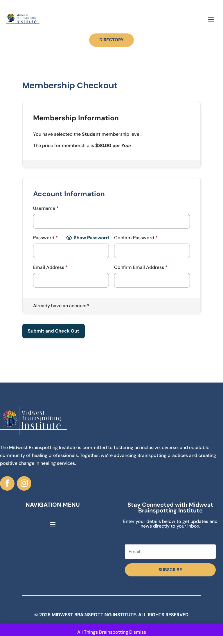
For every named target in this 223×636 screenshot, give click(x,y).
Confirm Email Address (141, 267)
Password (45, 238)
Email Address (50, 267)
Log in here (102, 306)
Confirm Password (136, 238)
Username (46, 208)
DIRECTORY (111, 40)
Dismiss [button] (137, 632)
